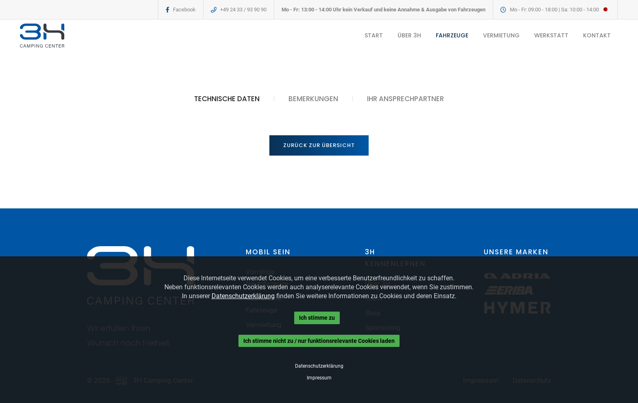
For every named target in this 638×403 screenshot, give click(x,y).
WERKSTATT (551, 35)
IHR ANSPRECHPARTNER (405, 98)
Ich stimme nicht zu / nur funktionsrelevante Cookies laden (319, 341)
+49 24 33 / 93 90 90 (243, 9)
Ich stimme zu (317, 317)
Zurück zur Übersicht (319, 145)
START (373, 35)
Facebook (184, 9)
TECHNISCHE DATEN (227, 98)
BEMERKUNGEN (313, 98)
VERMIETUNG (501, 35)
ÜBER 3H (409, 35)
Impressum (319, 378)
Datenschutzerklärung (243, 296)
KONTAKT (596, 35)
